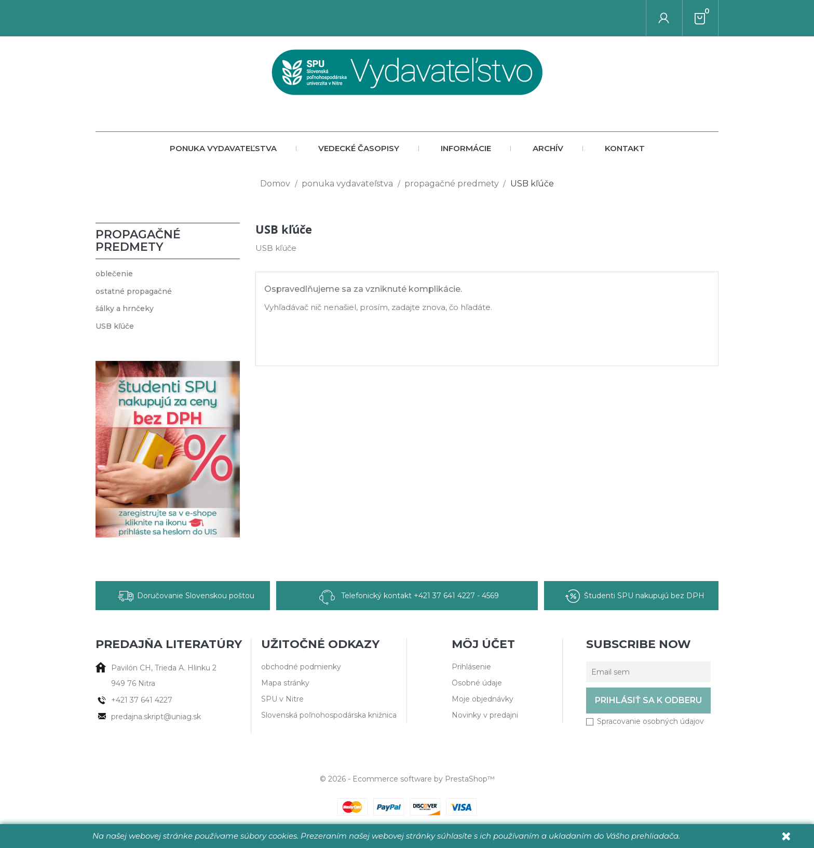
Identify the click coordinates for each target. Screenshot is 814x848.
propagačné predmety (138, 240)
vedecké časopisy (358, 148)
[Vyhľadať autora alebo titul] (646, 18)
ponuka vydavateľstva (223, 148)
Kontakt (625, 148)
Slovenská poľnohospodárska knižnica (329, 715)
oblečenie (114, 273)
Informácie (466, 148)
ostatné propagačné (134, 291)
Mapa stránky (285, 683)
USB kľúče (115, 326)
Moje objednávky (482, 699)
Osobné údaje (477, 683)
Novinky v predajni (485, 715)
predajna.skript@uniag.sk (156, 716)
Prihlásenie (471, 666)
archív (548, 148)
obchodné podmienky (301, 666)
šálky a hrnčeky (125, 308)
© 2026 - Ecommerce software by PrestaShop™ (407, 779)
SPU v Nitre (282, 699)
